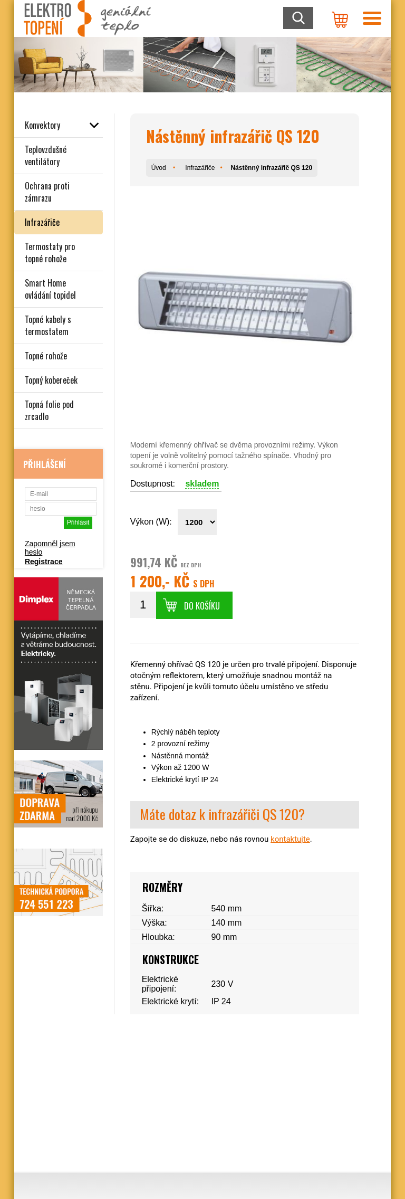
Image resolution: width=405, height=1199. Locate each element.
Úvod (158, 168)
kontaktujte (290, 839)
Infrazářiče (200, 168)
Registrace (44, 561)
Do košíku (202, 606)
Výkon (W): (151, 521)
